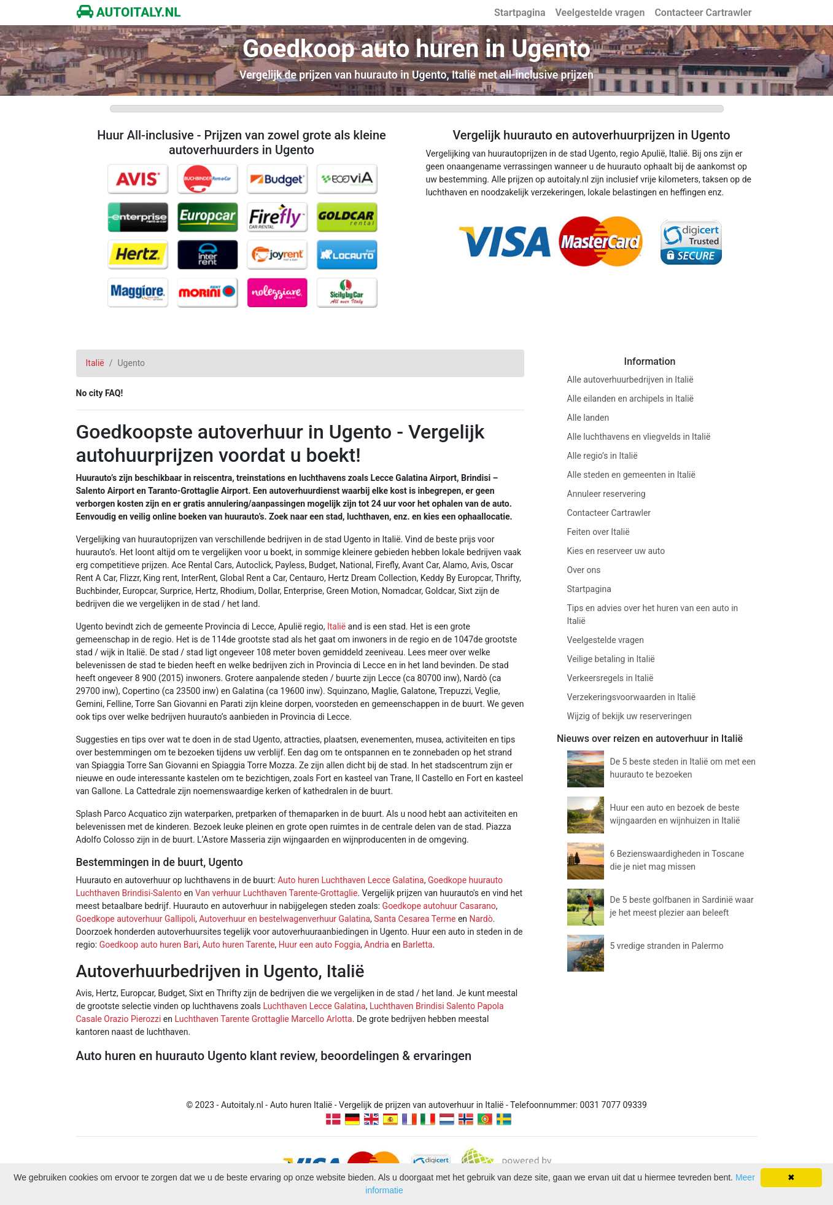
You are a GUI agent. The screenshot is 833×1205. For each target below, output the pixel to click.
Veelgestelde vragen (600, 12)
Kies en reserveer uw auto (616, 551)
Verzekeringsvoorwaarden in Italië (631, 697)
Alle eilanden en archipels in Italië (630, 399)
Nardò (481, 919)
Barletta (418, 945)
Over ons (584, 570)
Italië (336, 626)
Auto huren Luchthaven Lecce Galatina (350, 880)
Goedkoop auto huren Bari (149, 945)
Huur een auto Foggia (319, 945)
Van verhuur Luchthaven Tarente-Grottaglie (276, 893)
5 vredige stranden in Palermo (667, 946)
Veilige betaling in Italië (611, 659)
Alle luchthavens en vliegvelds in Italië (639, 437)
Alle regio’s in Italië (602, 456)
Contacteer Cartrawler (702, 12)
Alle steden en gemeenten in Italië (631, 475)
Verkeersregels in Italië (610, 678)
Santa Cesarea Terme (414, 919)
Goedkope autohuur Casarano (439, 906)
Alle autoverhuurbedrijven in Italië (630, 379)
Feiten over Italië (598, 532)
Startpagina (520, 12)
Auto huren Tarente (239, 945)
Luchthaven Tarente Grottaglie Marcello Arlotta (263, 1019)
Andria (376, 945)
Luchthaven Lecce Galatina (314, 1006)
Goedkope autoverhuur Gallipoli (136, 919)
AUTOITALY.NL (129, 12)
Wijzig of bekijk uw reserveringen (629, 716)
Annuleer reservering (606, 494)
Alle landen (588, 418)
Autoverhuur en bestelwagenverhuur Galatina (284, 919)
